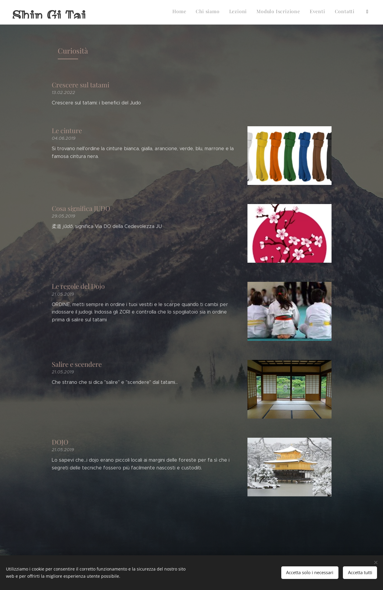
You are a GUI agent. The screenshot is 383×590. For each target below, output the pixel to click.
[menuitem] (248, 12)
